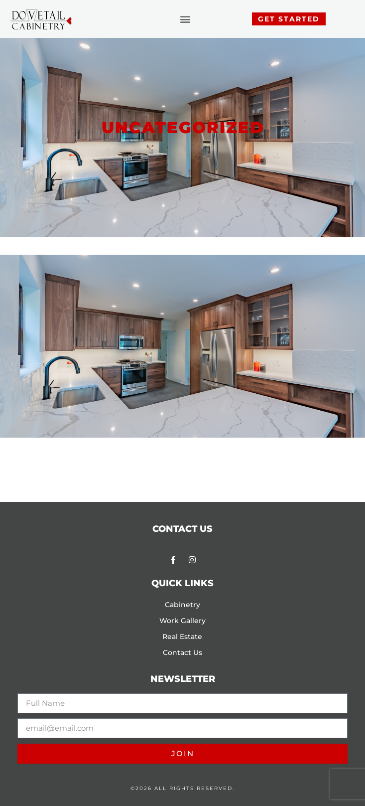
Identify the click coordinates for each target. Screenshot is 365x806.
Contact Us (182, 652)
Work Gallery (182, 620)
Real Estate (182, 636)
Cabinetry (182, 604)
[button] (185, 19)
